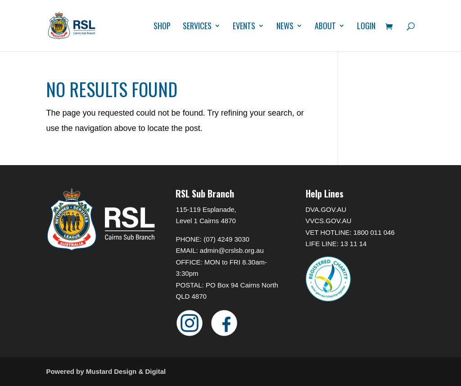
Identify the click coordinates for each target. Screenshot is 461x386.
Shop (162, 26)
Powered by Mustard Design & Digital (106, 371)
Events (244, 26)
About (325, 26)
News (285, 26)
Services (197, 26)
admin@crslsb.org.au (232, 250)
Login (366, 26)
